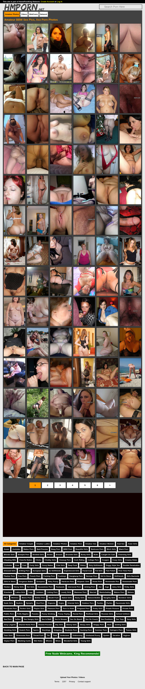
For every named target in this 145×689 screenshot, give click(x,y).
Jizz (100, 587)
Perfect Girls (25, 608)
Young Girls (85, 641)
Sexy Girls (131, 619)
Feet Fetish (110, 571)
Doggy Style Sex (113, 565)
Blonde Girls (9, 554)
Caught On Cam (108, 554)
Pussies (35, 614)
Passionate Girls (123, 603)
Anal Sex (121, 544)
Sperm (36, 630)
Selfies (18, 619)
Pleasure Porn (53, 608)
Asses (6, 549)
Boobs (50, 554)
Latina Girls (20, 592)
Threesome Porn (23, 635)
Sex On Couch (91, 619)
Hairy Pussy (53, 581)
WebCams (33, 14)
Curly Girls (34, 565)
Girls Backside (133, 576)
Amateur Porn (76, 544)
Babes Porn (29, 549)
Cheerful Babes (25, 560)
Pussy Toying (64, 614)
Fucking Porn (49, 576)
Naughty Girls (109, 598)
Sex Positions (107, 619)
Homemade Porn (129, 581)
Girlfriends (119, 576)
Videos (24, 14)
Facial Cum (87, 571)
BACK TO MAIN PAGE (13, 666)
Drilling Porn (24, 571)
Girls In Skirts (10, 581)
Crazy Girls (117, 560)
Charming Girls (124, 554)
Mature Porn (119, 592)
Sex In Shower (61, 619)
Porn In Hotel (68, 608)
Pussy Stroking (48, 614)
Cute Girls (60, 565)
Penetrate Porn (10, 608)
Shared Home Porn (27, 625)
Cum (17, 565)
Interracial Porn (74, 587)
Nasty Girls (80, 598)
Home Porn (97, 581)
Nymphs (29, 603)
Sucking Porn (86, 630)
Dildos (83, 565)
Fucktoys (62, 576)
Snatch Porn (24, 630)
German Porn (91, 576)
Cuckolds (8, 565)
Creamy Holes (131, 560)
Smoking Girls (10, 630)
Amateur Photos (12, 14)
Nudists (19, 603)
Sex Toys (120, 619)
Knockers (8, 592)
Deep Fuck (72, 565)
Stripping (58, 630)
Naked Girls (67, 598)
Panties (100, 603)
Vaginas (126, 635)
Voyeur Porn (9, 641)
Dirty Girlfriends (96, 565)
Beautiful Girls (81, 549)
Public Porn (9, 614)
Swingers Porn (116, 630)
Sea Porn (8, 619)
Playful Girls (39, 608)
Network (43, 14)
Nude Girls (8, 603)
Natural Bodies (94, 598)
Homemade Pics (112, 581)
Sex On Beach (76, 619)
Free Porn (22, 576)
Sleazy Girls (85, 625)
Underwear (64, 635)
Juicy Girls (116, 587)
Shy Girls (59, 625)
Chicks (38, 560)
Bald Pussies (42, 549)
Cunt (24, 565)
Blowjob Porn (23, 554)
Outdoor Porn (88, 603)
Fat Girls (99, 571)
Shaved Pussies (45, 625)
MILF (6, 598)
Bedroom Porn (97, 549)
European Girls (39, 571)
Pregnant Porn (83, 608)
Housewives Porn (45, 587)
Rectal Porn (78, 614)
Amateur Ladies (43, 544)
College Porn (93, 560)
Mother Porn (40, 598)
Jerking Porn (89, 587)
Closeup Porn (65, 560)
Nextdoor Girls (125, 598)
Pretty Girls (98, 608)
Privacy (72, 681)
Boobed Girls (38, 554)
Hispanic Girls (83, 581)
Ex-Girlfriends (55, 571)
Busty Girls (85, 554)
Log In (59, 2)
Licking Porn (52, 592)
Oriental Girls (73, 603)
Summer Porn (101, 630)
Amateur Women (106, 544)
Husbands (60, 587)
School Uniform (123, 614)
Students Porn (71, 630)
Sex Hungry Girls (31, 619)
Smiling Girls (120, 625)
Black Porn (123, 549)
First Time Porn (125, 571)
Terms (56, 681)
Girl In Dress (106, 576)
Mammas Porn (80, 592)
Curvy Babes (47, 565)
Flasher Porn (9, 576)
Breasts (59, 554)
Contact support (84, 681)
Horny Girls (19, 587)
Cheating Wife (10, 560)
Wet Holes (38, 641)
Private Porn (127, 608)
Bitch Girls (111, 549)
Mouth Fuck (53, 598)
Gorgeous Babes (26, 581)
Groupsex (40, 581)
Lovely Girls (66, 592)
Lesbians (39, 592)
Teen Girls (8, 635)
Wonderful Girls (70, 641)
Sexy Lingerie (10, 625)
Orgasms (51, 603)
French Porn (35, 576)
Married (93, 592)
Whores (49, 641)
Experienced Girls (71, 571)
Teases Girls (131, 630)
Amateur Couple (26, 544)
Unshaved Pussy (93, 635)
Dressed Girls (10, 571)
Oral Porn (40, 603)
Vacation (116, 635)
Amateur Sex (90, 544)
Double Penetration (131, 565)
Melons (131, 592)
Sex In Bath (47, 619)
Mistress (15, 598)
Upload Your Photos (68, 677)
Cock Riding (79, 560)
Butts (96, 554)
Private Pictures (112, 608)
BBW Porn (67, 549)
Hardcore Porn (67, 581)
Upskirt (106, 635)
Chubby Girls (50, 560)
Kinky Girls (129, 587)
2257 (64, 681)
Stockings (46, 630)
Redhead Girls (92, 614)
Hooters (7, 587)
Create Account (47, 2)
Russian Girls (107, 614)
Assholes (16, 549)
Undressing (77, 635)
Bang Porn (55, 549)
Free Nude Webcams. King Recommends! (72, 653)
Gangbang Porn (76, 576)
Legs (30, 592)
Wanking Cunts (24, 641)
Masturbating (105, 592)
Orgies (61, 603)
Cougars (105, 560)
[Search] (120, 7)
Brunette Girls (72, 554)
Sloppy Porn (98, 625)
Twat (55, 635)
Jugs (107, 587)
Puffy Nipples (23, 614)
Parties (109, 603)
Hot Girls (31, 587)
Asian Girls (132, 544)
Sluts (109, 625)
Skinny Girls (71, 625)
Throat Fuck (38, 635)
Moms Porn (27, 598)
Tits (48, 635)
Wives (58, 641)
